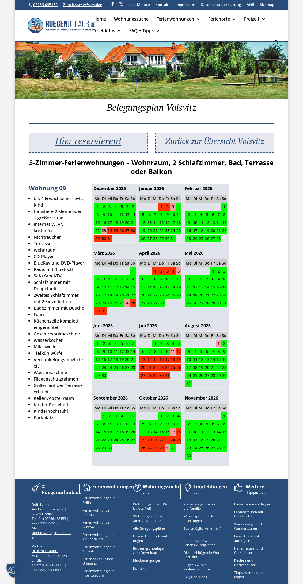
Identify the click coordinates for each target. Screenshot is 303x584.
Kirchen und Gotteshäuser (244, 562)
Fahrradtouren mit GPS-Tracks (248, 513)
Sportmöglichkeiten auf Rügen (202, 530)
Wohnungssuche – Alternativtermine (147, 518)
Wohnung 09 (47, 188)
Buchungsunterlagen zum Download (149, 550)
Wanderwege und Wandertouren (248, 526)
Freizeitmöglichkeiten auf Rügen (251, 538)
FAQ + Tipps (141, 31)
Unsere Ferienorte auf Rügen (150, 538)
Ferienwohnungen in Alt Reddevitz (99, 536)
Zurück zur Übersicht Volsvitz (214, 141)
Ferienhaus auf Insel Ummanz (98, 560)
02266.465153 (45, 4)
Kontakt (162, 5)
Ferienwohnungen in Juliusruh (99, 512)
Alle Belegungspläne (149, 528)
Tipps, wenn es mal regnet (249, 574)
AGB (250, 5)
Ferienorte (219, 19)
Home (99, 19)
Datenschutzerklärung (221, 5)
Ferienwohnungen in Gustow (99, 524)
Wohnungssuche (131, 19)
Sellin (86, 502)
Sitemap (267, 5)
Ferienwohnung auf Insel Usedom (98, 573)
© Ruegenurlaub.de (61, 489)
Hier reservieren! (88, 141)
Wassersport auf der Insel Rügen (199, 518)
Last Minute (139, 5)
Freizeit (251, 19)
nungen (105, 498)
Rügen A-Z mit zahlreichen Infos (197, 567)
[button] (13, 570)
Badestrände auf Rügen (252, 504)
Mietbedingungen (147, 560)
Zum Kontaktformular (82, 4)
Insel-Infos (104, 31)
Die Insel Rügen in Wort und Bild (202, 554)
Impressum (185, 5)
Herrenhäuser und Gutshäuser (248, 550)
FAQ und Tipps (195, 576)
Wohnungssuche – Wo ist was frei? (150, 506)
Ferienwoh (90, 498)
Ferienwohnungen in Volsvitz (99, 548)
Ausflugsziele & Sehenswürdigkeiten (200, 542)
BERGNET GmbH (45, 550)
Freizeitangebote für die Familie (199, 506)
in (114, 498)
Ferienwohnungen (175, 19)
